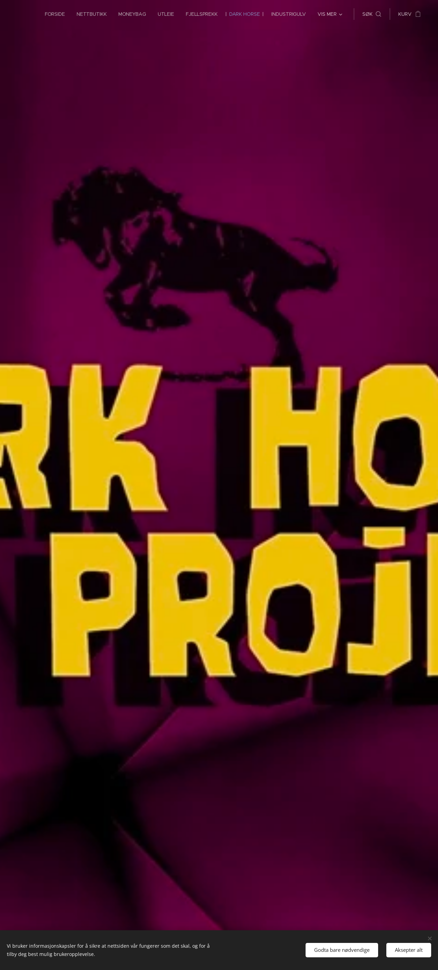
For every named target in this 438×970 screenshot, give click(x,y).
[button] (372, 14)
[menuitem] (53, 14)
